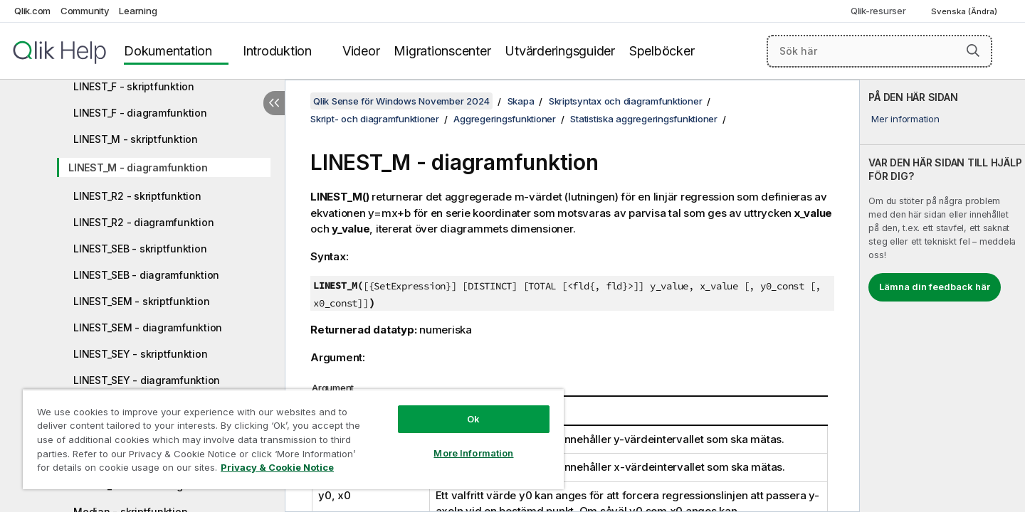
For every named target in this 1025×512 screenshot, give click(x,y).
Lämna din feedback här (934, 286)
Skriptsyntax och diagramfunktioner (626, 101)
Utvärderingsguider (560, 50)
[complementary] (942, 296)
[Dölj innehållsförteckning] (274, 103)
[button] (973, 50)
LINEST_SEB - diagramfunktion (146, 275)
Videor (361, 50)
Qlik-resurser (878, 10)
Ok (473, 419)
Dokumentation (168, 50)
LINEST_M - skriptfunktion (135, 139)
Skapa (521, 101)
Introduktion (277, 50)
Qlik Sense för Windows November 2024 (401, 101)
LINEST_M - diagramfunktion (138, 167)
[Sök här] (879, 51)
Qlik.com (32, 10)
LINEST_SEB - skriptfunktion (139, 248)
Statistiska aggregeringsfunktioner (644, 118)
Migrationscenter (442, 50)
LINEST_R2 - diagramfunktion (143, 222)
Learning (138, 10)
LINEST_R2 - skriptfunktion (137, 196)
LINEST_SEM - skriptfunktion (141, 301)
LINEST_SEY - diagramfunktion (146, 380)
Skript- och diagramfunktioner (374, 118)
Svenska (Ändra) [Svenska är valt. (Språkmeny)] (965, 11)
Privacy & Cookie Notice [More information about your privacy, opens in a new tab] (277, 467)
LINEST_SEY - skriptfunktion (140, 354)
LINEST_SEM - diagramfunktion (147, 327)
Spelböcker (662, 50)
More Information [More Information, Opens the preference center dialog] (473, 453)
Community (85, 10)
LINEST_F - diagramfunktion (140, 113)
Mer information (905, 118)
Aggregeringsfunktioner (504, 118)
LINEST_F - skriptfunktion (133, 86)
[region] (293, 439)
